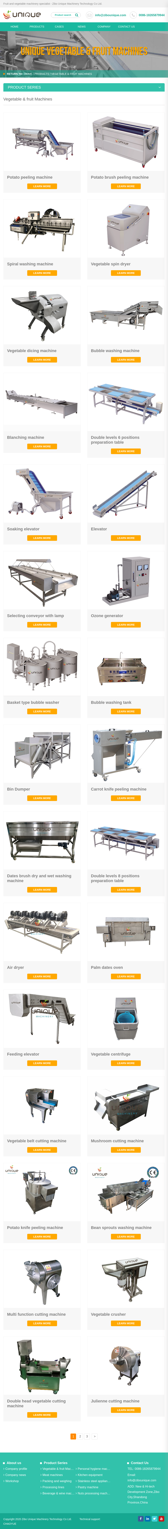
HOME (14, 26)
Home (28, 73)
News (82, 26)
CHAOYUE (9, 1523)
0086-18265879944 (152, 15)
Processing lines (52, 1487)
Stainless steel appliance (92, 1481)
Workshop (11, 1481)
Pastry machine (86, 1487)
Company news (14, 1475)
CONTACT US (126, 26)
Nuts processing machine (92, 1493)
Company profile (15, 1468)
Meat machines (51, 1475)
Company (104, 26)
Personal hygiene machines (92, 1468)
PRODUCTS (37, 26)
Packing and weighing (56, 1481)
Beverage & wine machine (57, 1493)
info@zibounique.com (110, 15)
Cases (59, 26)
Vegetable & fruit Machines (57, 1468)
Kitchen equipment (88, 1475)
